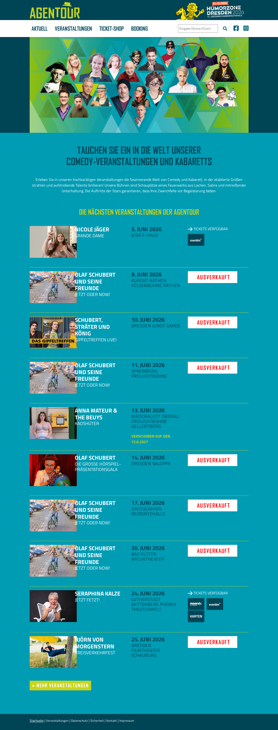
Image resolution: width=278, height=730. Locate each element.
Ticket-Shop (111, 28)
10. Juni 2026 (148, 319)
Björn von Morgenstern (94, 643)
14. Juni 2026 (148, 457)
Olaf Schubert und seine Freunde (95, 281)
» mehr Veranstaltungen (60, 685)
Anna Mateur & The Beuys (96, 413)
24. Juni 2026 (148, 593)
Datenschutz (79, 720)
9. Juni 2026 (146, 274)
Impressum (126, 720)
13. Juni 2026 (148, 410)
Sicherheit (97, 720)
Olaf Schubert (95, 457)
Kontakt (111, 720)
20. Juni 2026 (148, 548)
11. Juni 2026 (148, 365)
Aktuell (40, 28)
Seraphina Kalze (97, 593)
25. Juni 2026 (148, 639)
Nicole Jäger (92, 229)
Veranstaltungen (73, 28)
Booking (139, 28)
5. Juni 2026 (146, 229)
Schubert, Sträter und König (92, 327)
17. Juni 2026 (148, 502)
